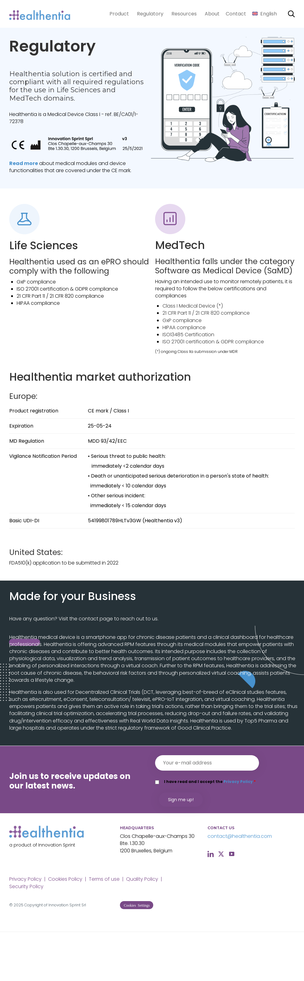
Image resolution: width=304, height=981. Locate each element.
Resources (184, 13)
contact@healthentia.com (239, 836)
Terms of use (104, 879)
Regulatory (150, 13)
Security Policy (26, 886)
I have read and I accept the (210, 781)
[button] (136, 905)
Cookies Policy (65, 879)
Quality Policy (142, 879)
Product (119, 13)
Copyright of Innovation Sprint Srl (55, 905)
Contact (236, 13)
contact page (96, 618)
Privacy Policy (238, 781)
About (212, 13)
